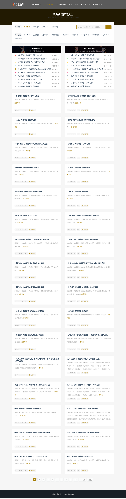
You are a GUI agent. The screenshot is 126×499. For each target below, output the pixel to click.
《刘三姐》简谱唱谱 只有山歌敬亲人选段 (29, 264)
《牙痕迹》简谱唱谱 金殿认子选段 (29, 81)
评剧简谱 (81, 36)
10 (77, 481)
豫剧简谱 (71, 36)
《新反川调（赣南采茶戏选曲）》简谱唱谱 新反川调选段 (87, 336)
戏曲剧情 (48, 27)
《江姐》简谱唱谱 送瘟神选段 (28, 67)
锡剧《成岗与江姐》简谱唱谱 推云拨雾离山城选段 (32, 386)
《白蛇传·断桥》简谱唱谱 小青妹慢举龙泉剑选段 (32, 241)
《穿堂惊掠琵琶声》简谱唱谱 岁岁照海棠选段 (83, 217)
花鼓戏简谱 (105, 36)
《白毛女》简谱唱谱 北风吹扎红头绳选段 (29, 336)
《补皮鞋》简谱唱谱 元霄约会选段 (29, 57)
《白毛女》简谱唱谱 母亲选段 (77, 312)
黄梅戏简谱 (60, 36)
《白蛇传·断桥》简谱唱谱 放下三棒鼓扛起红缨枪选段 (86, 264)
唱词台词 (38, 27)
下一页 (84, 481)
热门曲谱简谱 (89, 50)
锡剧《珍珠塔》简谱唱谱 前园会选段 (80, 457)
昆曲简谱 (19, 40)
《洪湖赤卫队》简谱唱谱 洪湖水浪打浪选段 (82, 241)
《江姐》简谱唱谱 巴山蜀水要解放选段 (31, 64)
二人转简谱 (93, 36)
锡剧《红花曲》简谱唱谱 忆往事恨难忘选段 (82, 410)
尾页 (92, 481)
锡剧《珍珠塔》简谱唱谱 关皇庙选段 (28, 410)
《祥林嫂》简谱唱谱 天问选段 (28, 88)
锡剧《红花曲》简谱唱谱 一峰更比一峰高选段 (83, 386)
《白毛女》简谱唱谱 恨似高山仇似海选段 (29, 312)
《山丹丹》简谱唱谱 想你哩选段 (29, 77)
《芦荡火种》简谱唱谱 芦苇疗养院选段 (31, 74)
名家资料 (19, 31)
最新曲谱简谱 (37, 50)
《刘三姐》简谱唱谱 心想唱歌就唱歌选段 (29, 288)
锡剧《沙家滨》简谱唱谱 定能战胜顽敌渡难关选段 (32, 433)
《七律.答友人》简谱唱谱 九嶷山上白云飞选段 (34, 71)
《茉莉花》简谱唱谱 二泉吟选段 (29, 84)
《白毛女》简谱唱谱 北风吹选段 (26, 217)
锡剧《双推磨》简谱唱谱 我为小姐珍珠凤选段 (31, 457)
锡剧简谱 (29, 40)
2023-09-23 (19, 111)
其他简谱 (38, 36)
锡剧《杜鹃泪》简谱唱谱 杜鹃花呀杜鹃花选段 (83, 360)
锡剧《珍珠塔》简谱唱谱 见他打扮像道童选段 (83, 433)
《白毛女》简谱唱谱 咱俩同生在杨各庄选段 (82, 288)
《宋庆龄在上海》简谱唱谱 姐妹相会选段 (32, 60)
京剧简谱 (27, 36)
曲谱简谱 (27, 27)
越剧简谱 (48, 36)
